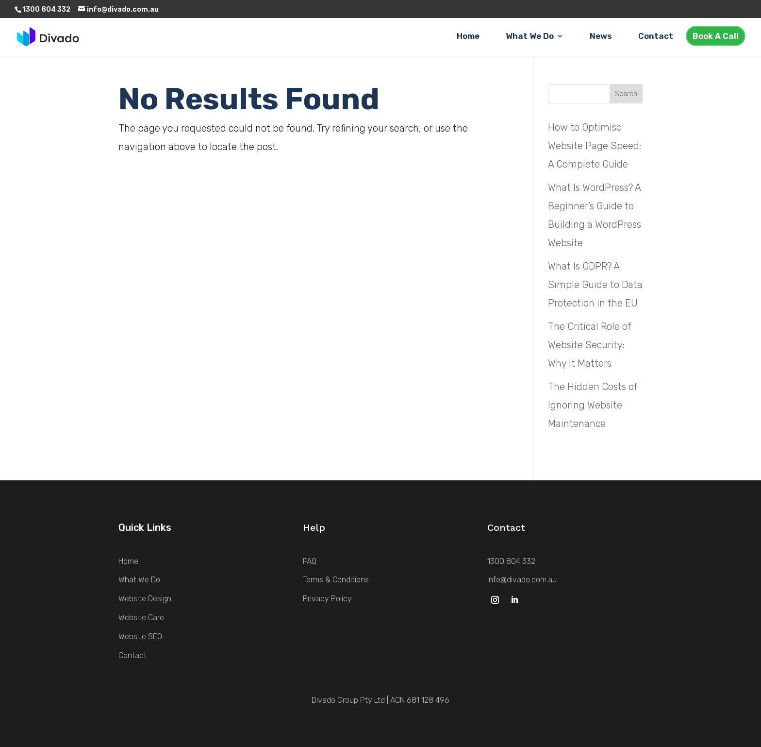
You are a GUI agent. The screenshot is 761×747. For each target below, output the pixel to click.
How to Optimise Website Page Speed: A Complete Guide (594, 145)
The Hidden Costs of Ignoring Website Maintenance (592, 405)
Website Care (141, 617)
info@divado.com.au (522, 579)
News (601, 37)
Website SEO (140, 636)
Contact (655, 37)
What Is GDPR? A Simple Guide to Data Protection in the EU (595, 284)
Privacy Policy (327, 598)
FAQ (309, 561)
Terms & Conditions (336, 579)
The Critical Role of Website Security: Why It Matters (589, 345)
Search (626, 94)
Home (468, 37)
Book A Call (716, 36)
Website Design (144, 598)
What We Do (530, 37)
